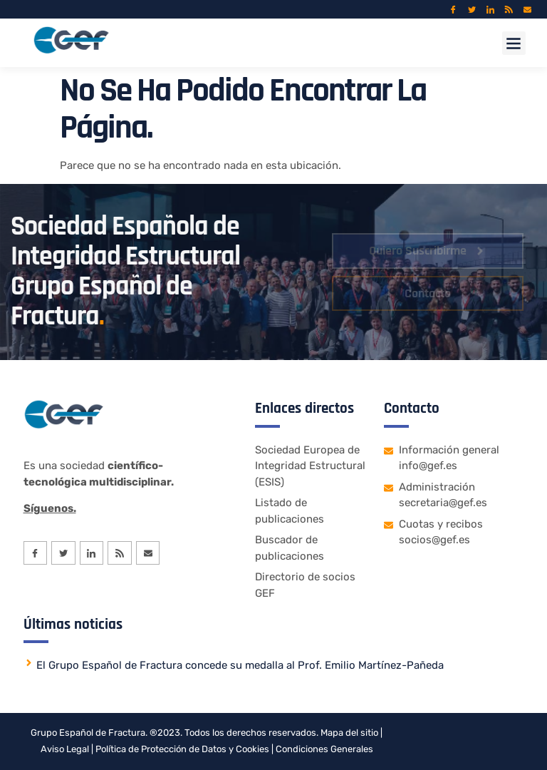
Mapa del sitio (349, 732)
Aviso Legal (65, 749)
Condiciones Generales (324, 749)
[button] (514, 43)
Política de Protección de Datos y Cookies (182, 749)
